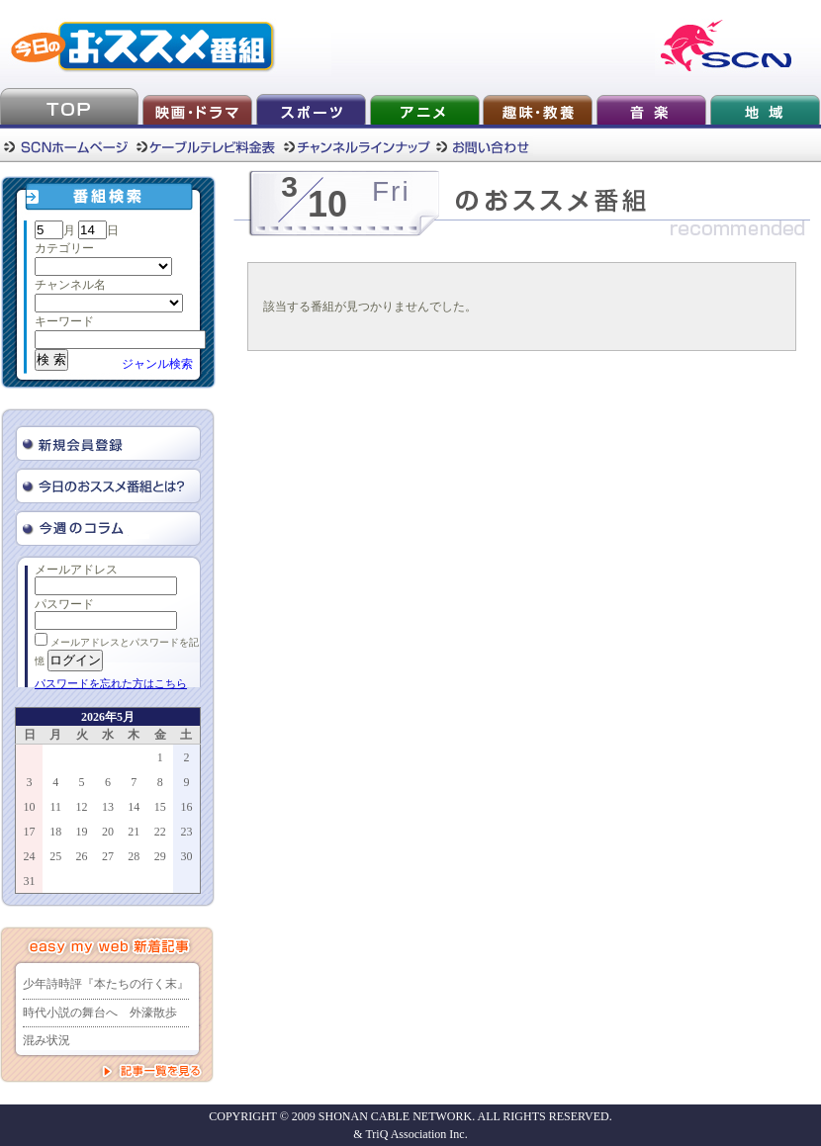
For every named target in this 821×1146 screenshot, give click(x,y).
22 (160, 831)
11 (55, 807)
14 (133, 807)
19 (82, 831)
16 (186, 807)
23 (186, 831)
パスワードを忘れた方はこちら (111, 683)
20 (108, 831)
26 (82, 856)
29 (160, 856)
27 (108, 856)
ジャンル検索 (157, 364)
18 (55, 831)
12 (82, 807)
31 (30, 881)
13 (108, 807)
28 (133, 856)
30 (186, 856)
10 (30, 807)
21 (133, 831)
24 (30, 856)
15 (160, 807)
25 (55, 856)
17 (30, 831)
